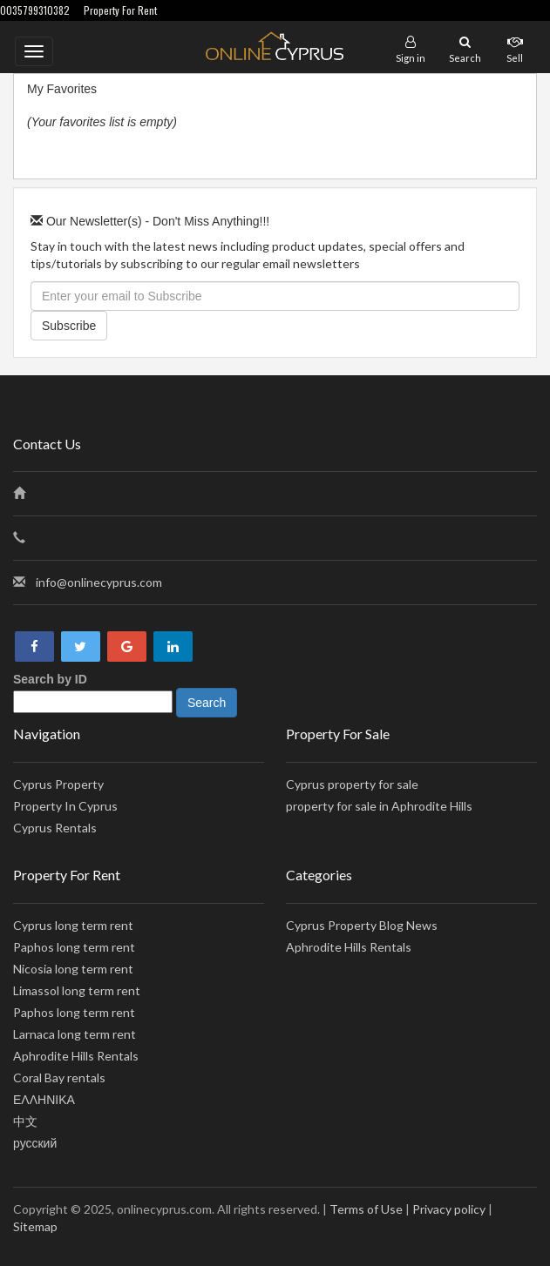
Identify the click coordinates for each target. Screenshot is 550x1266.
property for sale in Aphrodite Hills (379, 805)
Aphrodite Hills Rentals (76, 1055)
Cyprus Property (58, 784)
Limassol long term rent (76, 990)
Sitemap (35, 1226)
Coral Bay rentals (59, 1077)
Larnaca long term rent (74, 1034)
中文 (25, 1121)
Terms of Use (366, 1209)
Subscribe (69, 326)
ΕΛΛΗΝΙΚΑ (44, 1099)
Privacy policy (448, 1209)
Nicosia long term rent (73, 968)
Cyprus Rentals (55, 827)
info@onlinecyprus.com (99, 582)
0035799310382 (35, 10)
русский (35, 1142)
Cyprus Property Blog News (362, 925)
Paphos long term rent (74, 946)
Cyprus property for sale (352, 784)
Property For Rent (120, 10)
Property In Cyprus (65, 805)
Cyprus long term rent (73, 925)
